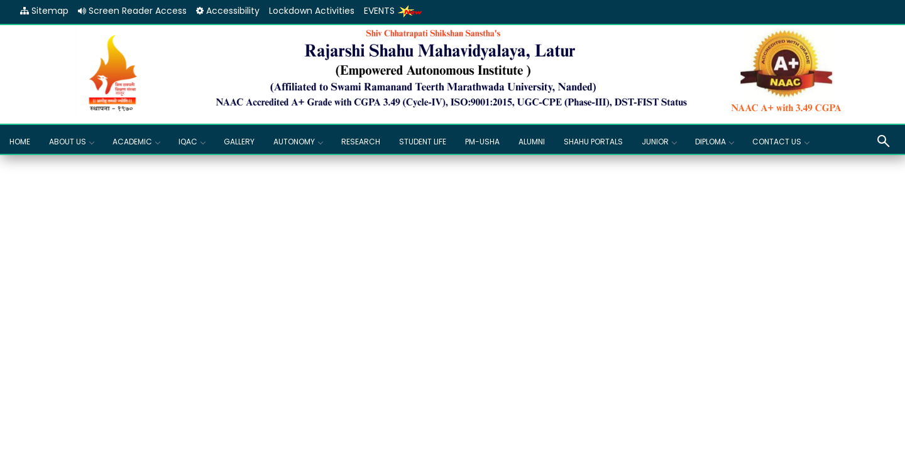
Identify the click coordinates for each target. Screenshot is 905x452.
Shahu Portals (593, 141)
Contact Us (780, 141)
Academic (136, 141)
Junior (659, 141)
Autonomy (297, 141)
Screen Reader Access (132, 10)
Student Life (422, 141)
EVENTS (393, 10)
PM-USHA (482, 141)
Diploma (714, 141)
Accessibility (228, 10)
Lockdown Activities (311, 10)
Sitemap (44, 10)
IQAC (191, 141)
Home (19, 141)
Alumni (531, 141)
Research (360, 141)
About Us (71, 141)
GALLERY (239, 141)
